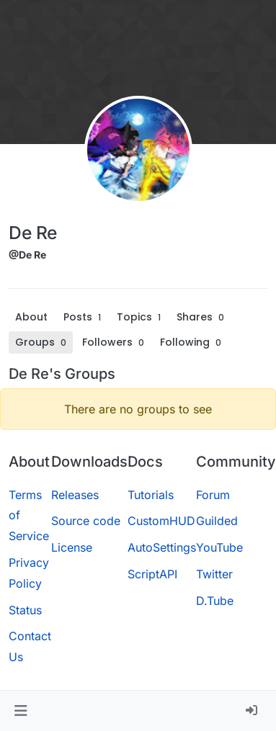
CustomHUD (161, 521)
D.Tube (214, 600)
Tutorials (151, 495)
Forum (213, 495)
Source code (85, 521)
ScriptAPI (152, 574)
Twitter (214, 574)
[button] (20, 710)
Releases (75, 495)
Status (25, 610)
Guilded (217, 521)
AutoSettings (162, 547)
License (71, 547)
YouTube (219, 547)
